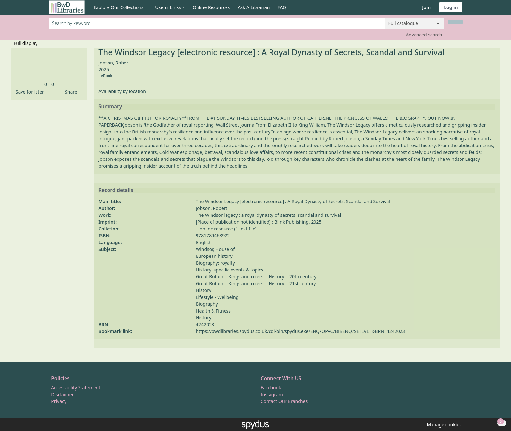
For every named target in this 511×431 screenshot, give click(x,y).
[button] (28, 92)
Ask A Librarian (254, 7)
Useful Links (168, 7)
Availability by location (122, 91)
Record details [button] (115, 190)
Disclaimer (62, 394)
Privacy (58, 401)
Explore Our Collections (119, 7)
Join (426, 7)
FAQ (282, 7)
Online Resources (211, 7)
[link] (45, 84)
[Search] (455, 22)
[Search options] (414, 23)
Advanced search (424, 35)
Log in (451, 7)
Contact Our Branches (284, 401)
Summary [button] (110, 107)
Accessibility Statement (75, 387)
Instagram (272, 394)
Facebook (271, 387)
